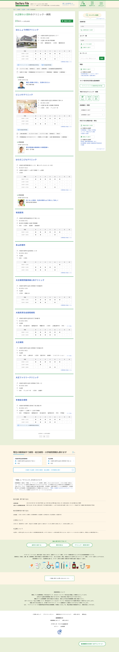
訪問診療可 (92, 75)
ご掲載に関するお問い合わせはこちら (59, 578)
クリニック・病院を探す (82, 545)
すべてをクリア (100, 18)
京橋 (39, 503)
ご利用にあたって (37, 614)
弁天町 (47, 503)
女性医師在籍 (84, 74)
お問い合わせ (76, 614)
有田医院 (19, 212)
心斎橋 (38, 505)
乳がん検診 (92, 132)
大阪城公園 (65, 503)
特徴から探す (86, 69)
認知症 (82, 141)
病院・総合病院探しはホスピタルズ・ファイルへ (68, 4)
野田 (53, 503)
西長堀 (46, 505)
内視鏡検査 (83, 130)
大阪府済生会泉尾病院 (25, 312)
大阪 (27, 503)
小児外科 (24, 514)
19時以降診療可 (85, 75)
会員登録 (63, 626)
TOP (14, 9)
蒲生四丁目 (77, 505)
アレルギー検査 (85, 132)
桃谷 (77, 503)
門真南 (92, 505)
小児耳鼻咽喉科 (33, 514)
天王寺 (30, 503)
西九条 (50, 503)
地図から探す (67, 21)
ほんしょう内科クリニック (27, 29)
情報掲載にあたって (55, 620)
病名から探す (86, 137)
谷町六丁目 (42, 505)
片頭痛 (82, 145)
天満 (58, 503)
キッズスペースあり (93, 74)
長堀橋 (50, 505)
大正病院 (19, 342)
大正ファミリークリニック (27, 377)
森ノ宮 (69, 503)
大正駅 (23, 9)
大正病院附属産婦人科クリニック (30, 280)
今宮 (36, 503)
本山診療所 (20, 245)
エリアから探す (86, 44)
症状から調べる (36, 545)
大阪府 (18, 9)
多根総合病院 (21, 400)
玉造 (72, 503)
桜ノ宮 (60, 503)
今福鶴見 (82, 505)
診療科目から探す (87, 30)
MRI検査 (93, 130)
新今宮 (33, 503)
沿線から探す (86, 47)
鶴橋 (75, 503)
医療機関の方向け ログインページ (92, 644)
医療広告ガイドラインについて (63, 614)
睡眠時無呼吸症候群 (96, 143)
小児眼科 (28, 514)
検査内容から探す (87, 125)
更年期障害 (83, 143)
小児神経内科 (46, 514)
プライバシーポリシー (48, 614)
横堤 (86, 505)
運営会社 (84, 614)
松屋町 (64, 505)
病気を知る (59, 545)
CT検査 (89, 130)
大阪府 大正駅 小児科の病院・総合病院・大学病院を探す (42, 470)
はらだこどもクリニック (26, 159)
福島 (56, 503)
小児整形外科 (59, 514)
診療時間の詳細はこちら (66, 61)
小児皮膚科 (40, 514)
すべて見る (69, 326)
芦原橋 (41, 503)
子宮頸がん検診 (85, 133)
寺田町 (79, 503)
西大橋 (60, 505)
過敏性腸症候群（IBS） (91, 141)
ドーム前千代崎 (55, 505)
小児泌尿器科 (52, 514)
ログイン (56, 626)
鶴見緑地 (89, 505)
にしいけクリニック (24, 94)
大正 (44, 503)
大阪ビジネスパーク (70, 505)
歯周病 (89, 143)
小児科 (28, 9)
